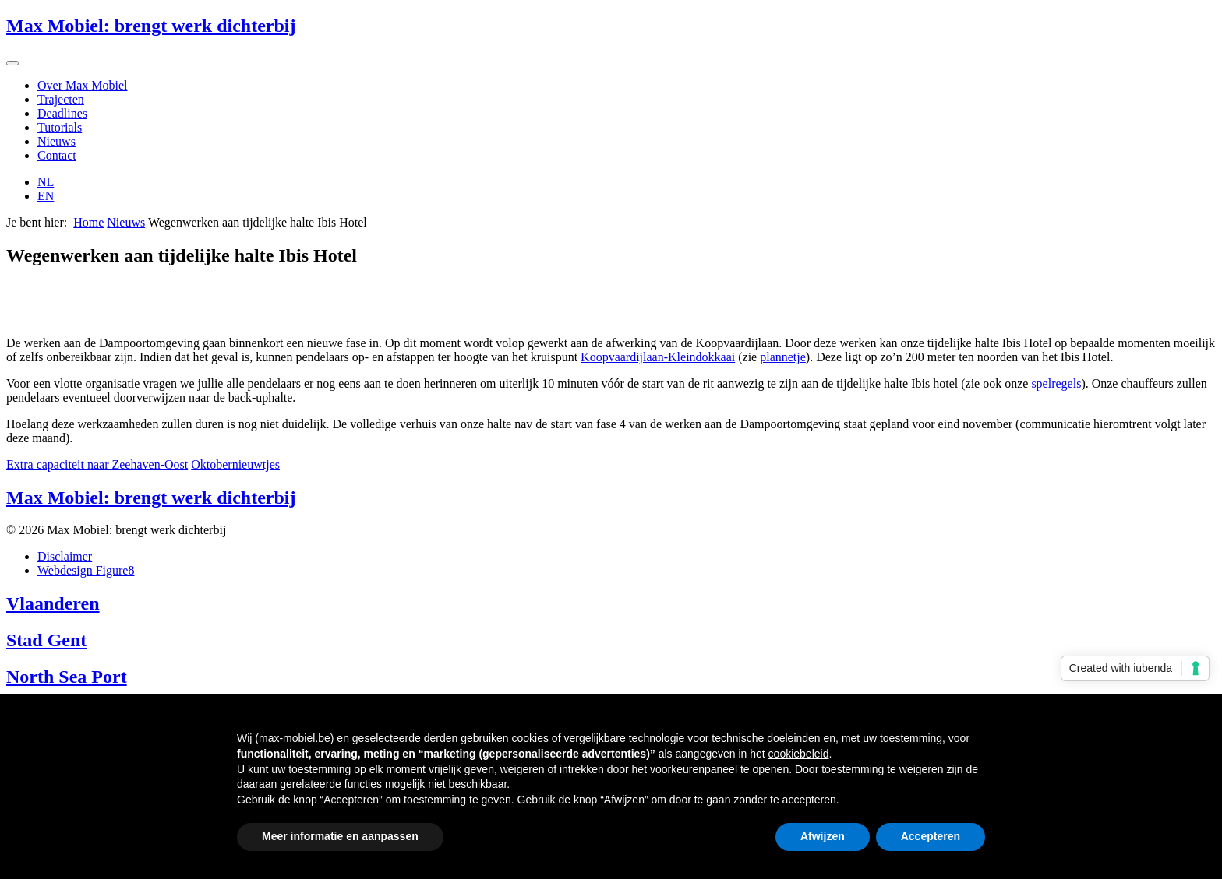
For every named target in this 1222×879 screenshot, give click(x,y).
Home (88, 222)
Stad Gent (46, 640)
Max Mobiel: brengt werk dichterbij (151, 26)
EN (45, 195)
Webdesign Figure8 (85, 570)
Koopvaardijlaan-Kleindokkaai (658, 357)
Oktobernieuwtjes (235, 464)
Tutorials (59, 127)
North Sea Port (66, 676)
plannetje (783, 357)
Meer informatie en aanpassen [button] (340, 836)
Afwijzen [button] (822, 836)
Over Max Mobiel (82, 85)
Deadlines (62, 113)
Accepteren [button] (930, 836)
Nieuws (56, 141)
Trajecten (60, 99)
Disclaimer (64, 556)
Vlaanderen (53, 603)
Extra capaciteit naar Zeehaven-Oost (97, 464)
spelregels (1056, 383)
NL (45, 181)
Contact (56, 155)
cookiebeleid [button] (798, 753)
